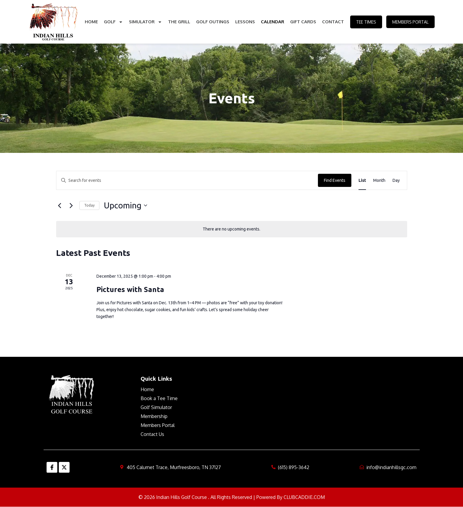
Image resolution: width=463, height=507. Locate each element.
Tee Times (366, 21)
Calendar (272, 21)
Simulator (145, 21)
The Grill (179, 21)
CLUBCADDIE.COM (304, 497)
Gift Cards (303, 21)
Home (91, 21)
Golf (113, 21)
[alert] (231, 229)
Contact (333, 21)
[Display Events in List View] (362, 180)
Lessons (245, 21)
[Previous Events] (59, 205)
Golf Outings (212, 21)
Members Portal (410, 21)
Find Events (334, 180)
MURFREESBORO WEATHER (322, 397)
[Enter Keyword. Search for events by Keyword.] (187, 180)
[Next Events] (71, 205)
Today (89, 205)
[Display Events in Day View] (396, 180)
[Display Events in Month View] (379, 180)
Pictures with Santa (130, 289)
